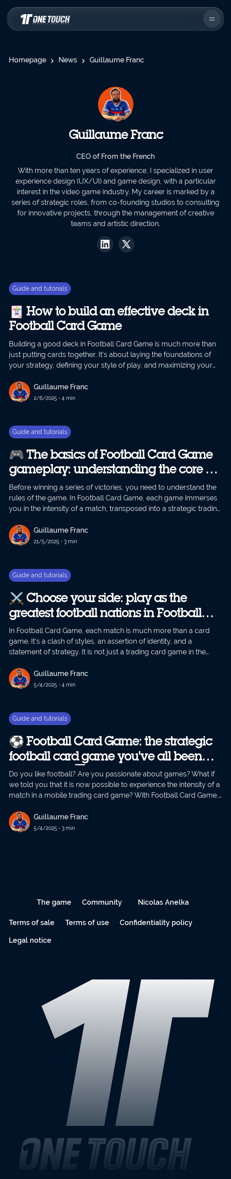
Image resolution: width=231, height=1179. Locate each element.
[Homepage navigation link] (44, 19)
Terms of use (87, 922)
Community (102, 902)
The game (54, 902)
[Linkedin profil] (105, 244)
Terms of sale (32, 922)
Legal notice (30, 940)
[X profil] (126, 244)
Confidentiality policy (156, 922)
